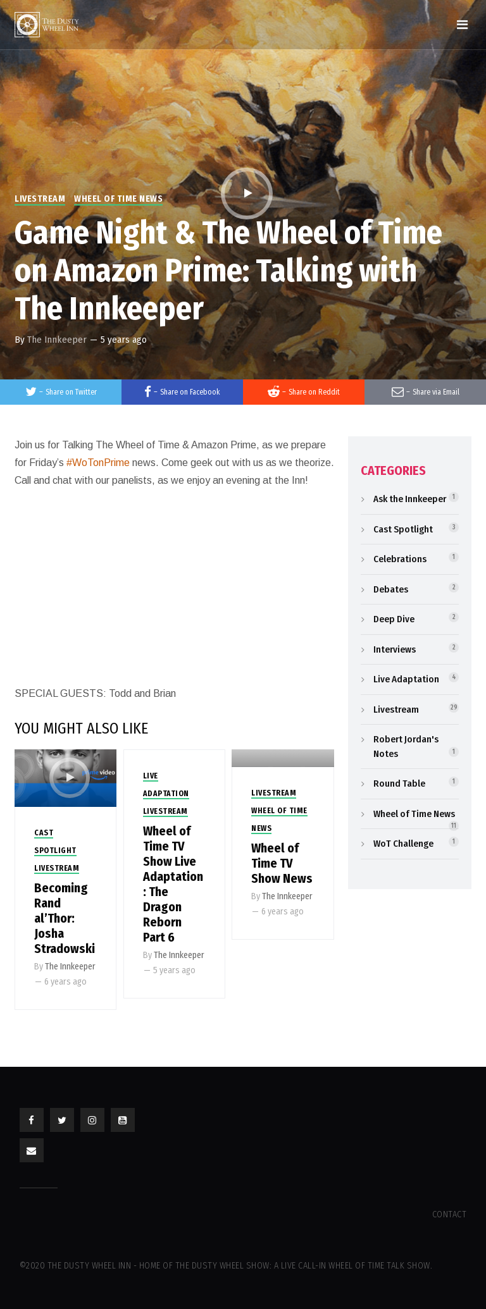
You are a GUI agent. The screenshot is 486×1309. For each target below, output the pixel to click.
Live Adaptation (406, 679)
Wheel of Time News (118, 199)
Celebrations (400, 559)
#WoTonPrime (98, 462)
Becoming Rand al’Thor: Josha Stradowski (64, 918)
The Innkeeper (57, 339)
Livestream (40, 199)
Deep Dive (393, 619)
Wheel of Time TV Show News (282, 863)
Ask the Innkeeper (409, 499)
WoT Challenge (403, 843)
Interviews (394, 649)
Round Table (399, 783)
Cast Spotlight (403, 529)
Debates (390, 589)
